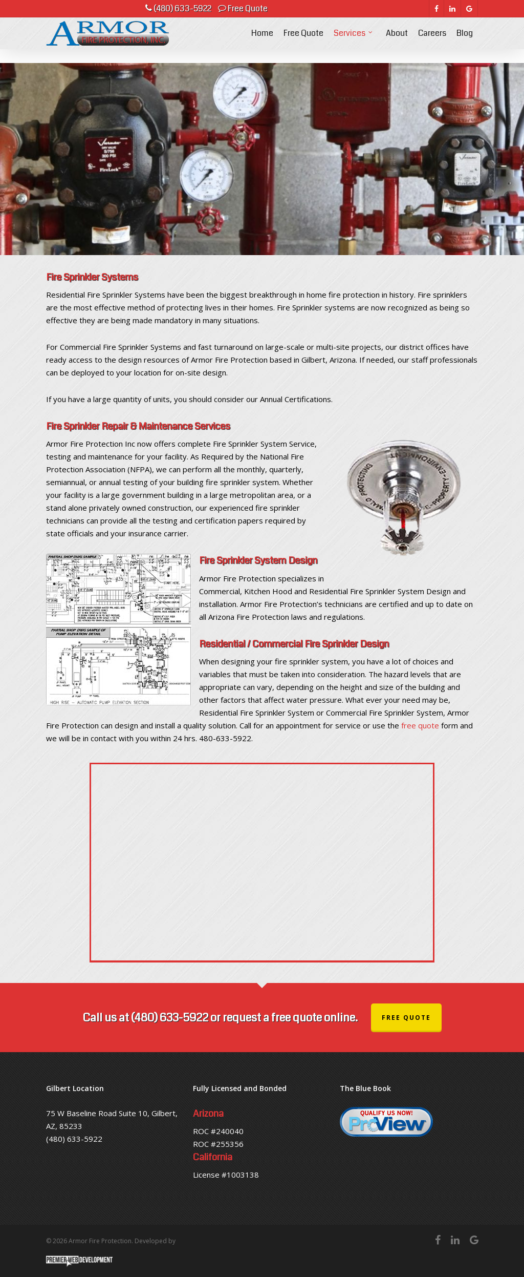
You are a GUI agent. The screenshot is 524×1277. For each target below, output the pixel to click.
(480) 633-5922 (178, 8)
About (397, 40)
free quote (420, 725)
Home (262, 40)
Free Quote (243, 8)
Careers (432, 40)
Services (354, 40)
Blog (464, 40)
